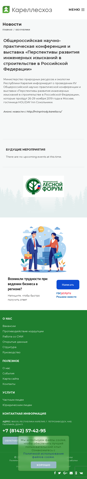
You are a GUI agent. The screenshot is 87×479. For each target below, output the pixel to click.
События (8, 373)
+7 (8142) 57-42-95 (43, 427)
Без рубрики (23, 30)
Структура (9, 347)
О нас (6, 368)
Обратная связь (15, 440)
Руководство (11, 352)
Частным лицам (13, 399)
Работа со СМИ (13, 336)
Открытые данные (15, 341)
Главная (7, 30)
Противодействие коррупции (23, 331)
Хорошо (43, 465)
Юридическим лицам (17, 405)
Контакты (9, 384)
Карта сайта (11, 378)
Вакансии (9, 326)
